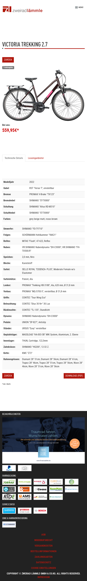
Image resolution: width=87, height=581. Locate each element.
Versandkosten (44, 545)
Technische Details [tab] (14, 158)
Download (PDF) (74, 375)
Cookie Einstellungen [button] (43, 568)
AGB (43, 534)
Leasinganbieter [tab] (36, 158)
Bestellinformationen (43, 551)
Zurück (8, 59)
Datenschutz (43, 562)
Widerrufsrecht (43, 540)
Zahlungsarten (44, 556)
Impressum (43, 577)
